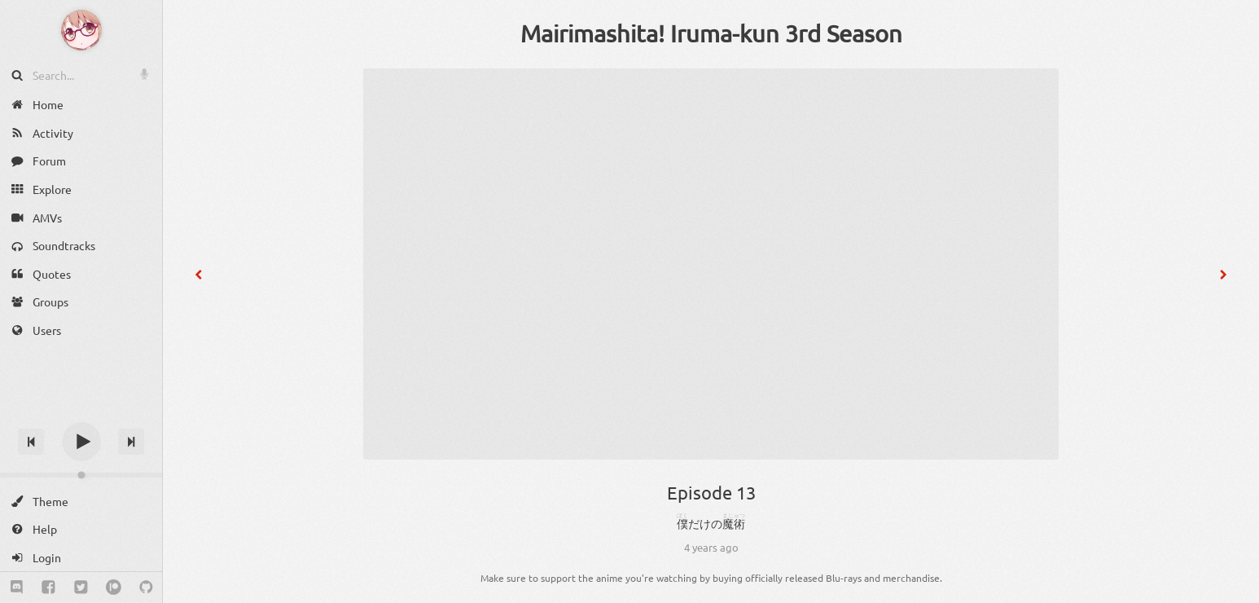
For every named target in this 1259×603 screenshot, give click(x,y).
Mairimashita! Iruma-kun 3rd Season (711, 33)
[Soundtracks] (81, 245)
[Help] (81, 529)
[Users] (81, 330)
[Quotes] (81, 274)
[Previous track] (31, 442)
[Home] (81, 104)
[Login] (81, 558)
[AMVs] (81, 217)
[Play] (81, 441)
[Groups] (81, 302)
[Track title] (81, 412)
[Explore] (81, 189)
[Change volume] (81, 475)
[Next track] (131, 442)
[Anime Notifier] (81, 30)
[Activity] (81, 133)
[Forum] (81, 161)
